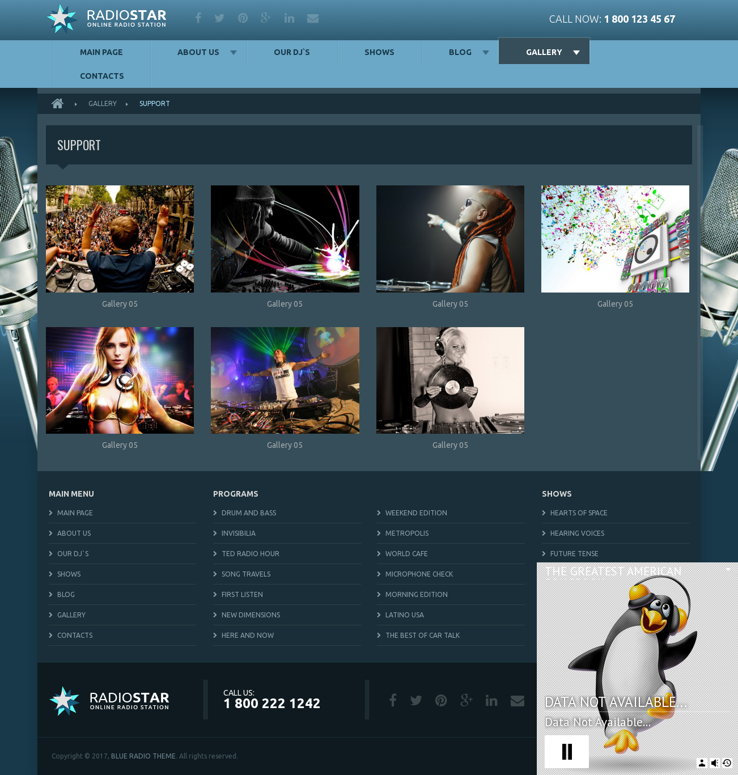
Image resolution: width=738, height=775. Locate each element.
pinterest (243, 18)
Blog (460, 52)
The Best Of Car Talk (422, 635)
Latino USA (404, 615)
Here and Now (248, 635)
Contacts (102, 76)
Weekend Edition (416, 512)
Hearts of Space (579, 512)
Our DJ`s (292, 52)
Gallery (544, 52)
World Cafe (406, 553)
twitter (219, 18)
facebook (198, 18)
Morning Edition (416, 594)
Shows (379, 52)
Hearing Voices (577, 533)
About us (198, 52)
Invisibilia (239, 533)
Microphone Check (419, 574)
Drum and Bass (249, 512)
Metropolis (407, 533)
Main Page (101, 52)
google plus (266, 18)
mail (313, 18)
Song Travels (246, 574)
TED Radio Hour (250, 553)
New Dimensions (251, 615)
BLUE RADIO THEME (143, 756)
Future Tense (574, 553)
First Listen (242, 594)
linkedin (289, 18)
